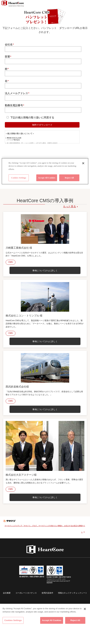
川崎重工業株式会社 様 (19, 247)
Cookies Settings (13, 620)
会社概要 (7, 593)
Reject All (75, 620)
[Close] (84, 608)
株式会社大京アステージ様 (21, 474)
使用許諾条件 (47, 593)
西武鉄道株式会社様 (17, 386)
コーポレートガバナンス (26, 593)
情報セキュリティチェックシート (72, 593)
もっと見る (69, 206)
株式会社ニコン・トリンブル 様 (24, 315)
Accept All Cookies (51, 620)
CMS (10, 262)
